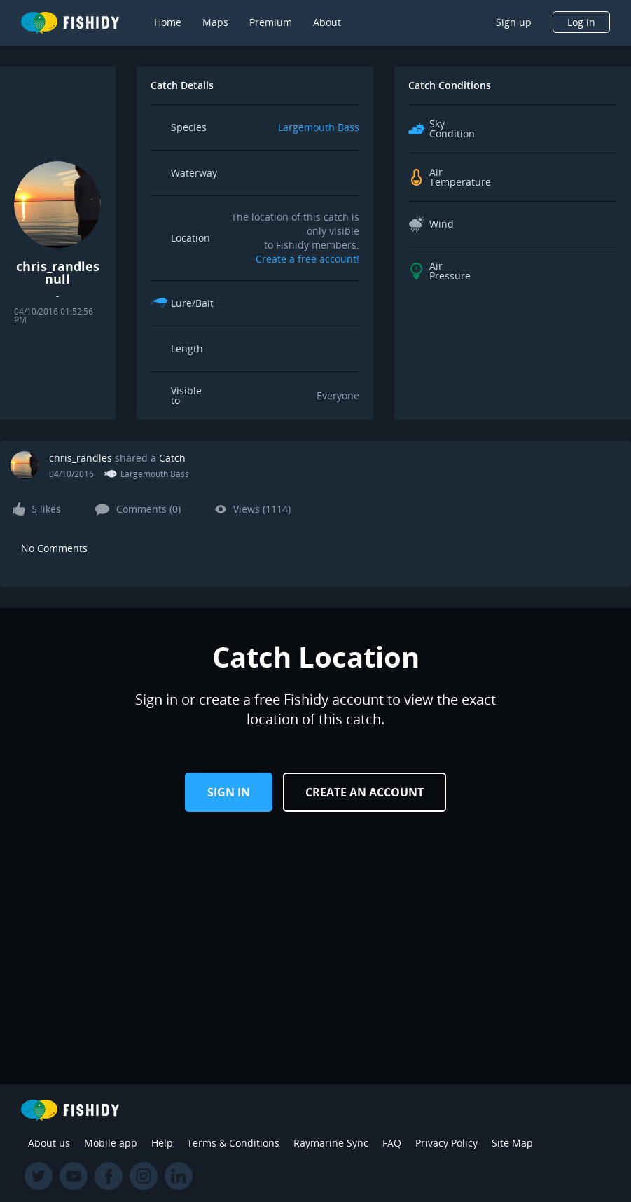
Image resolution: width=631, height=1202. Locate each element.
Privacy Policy (446, 1142)
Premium (270, 22)
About (327, 22)
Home (167, 22)
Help (162, 1142)
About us (49, 1142)
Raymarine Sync (330, 1142)
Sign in (228, 792)
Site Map (512, 1142)
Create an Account (364, 792)
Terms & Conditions (233, 1142)
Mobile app (110, 1142)
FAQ (391, 1142)
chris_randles (80, 457)
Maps (215, 22)
